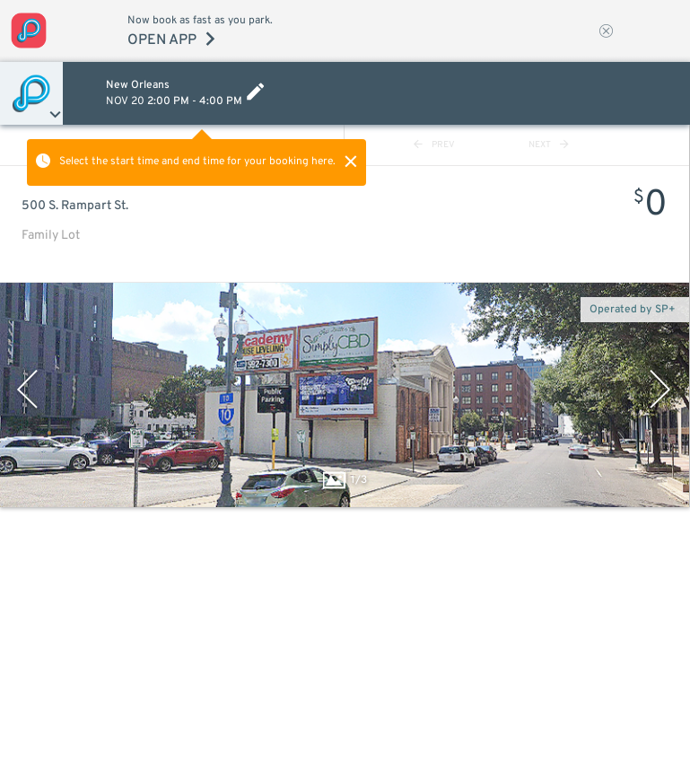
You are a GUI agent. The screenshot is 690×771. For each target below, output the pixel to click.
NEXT (548, 145)
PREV (434, 145)
